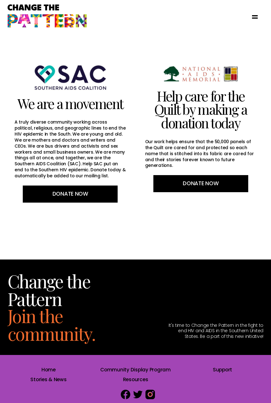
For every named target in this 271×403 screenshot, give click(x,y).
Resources (135, 379)
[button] (254, 16)
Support (222, 369)
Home (48, 369)
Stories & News (48, 379)
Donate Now (70, 194)
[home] (47, 16)
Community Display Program (135, 369)
